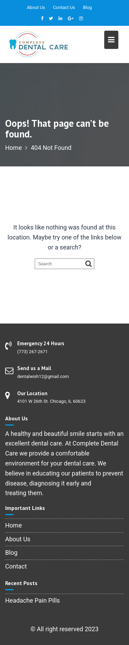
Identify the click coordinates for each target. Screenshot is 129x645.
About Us (36, 7)
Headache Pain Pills (32, 600)
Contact (16, 566)
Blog (87, 7)
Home (13, 525)
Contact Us (64, 7)
